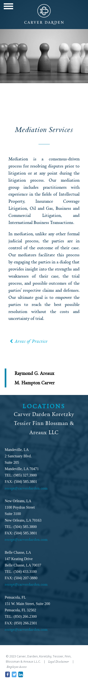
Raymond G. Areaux (34, 373)
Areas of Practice (28, 341)
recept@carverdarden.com (26, 488)
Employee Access (17, 667)
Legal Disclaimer (58, 661)
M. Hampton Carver (35, 382)
